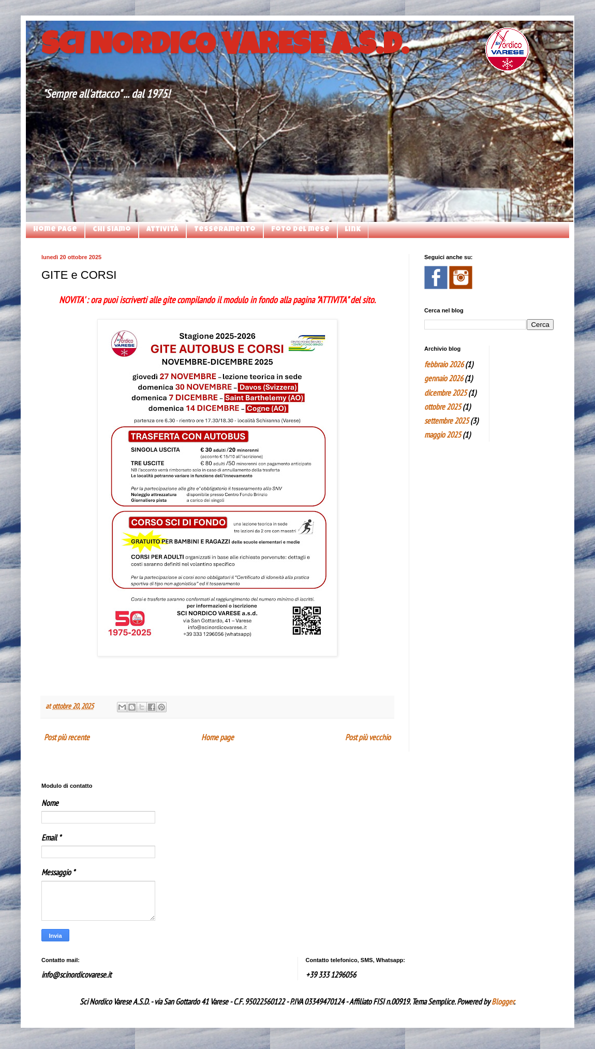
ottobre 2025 (442, 406)
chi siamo (112, 229)
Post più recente (67, 737)
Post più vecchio (368, 737)
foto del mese (300, 229)
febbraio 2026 (444, 364)
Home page (55, 229)
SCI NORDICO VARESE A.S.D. (224, 47)
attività (162, 229)
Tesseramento (225, 229)
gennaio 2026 (443, 378)
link (353, 229)
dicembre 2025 (445, 392)
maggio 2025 (442, 434)
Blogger (503, 1001)
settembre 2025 (446, 420)
